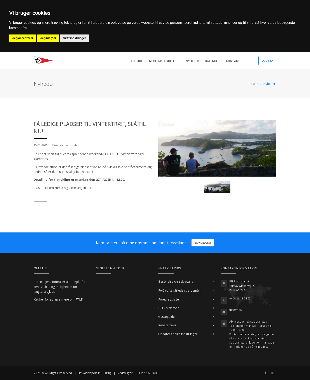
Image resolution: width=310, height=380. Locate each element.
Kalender (212, 61)
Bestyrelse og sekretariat (176, 281)
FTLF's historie (168, 308)
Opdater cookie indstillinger (177, 334)
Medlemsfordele (164, 61)
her (89, 188)
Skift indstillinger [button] (74, 38)
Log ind (267, 60)
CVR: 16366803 (149, 373)
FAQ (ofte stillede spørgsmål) (179, 290)
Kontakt (233, 61)
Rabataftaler (167, 325)
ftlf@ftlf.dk (235, 310)
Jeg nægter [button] (48, 38)
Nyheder (192, 61)
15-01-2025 (41, 145)
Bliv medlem (203, 242)
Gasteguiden (167, 317)
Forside (137, 61)
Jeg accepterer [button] (22, 38)
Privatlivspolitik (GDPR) (95, 373)
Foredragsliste (168, 299)
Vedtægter (125, 373)
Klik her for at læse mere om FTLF (58, 299)
